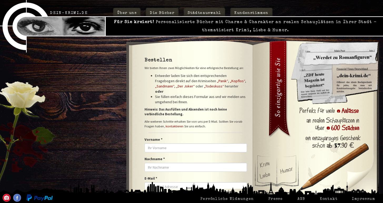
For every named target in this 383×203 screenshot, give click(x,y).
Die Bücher (162, 13)
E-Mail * (151, 178)
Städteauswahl (204, 13)
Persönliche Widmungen (227, 199)
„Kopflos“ (237, 81)
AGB (301, 199)
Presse (275, 199)
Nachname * (155, 159)
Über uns (127, 13)
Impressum (363, 199)
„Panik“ (222, 81)
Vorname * (153, 139)
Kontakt (328, 199)
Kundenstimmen (251, 13)
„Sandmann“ (164, 86)
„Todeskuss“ (214, 86)
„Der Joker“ (185, 86)
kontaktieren (174, 126)
